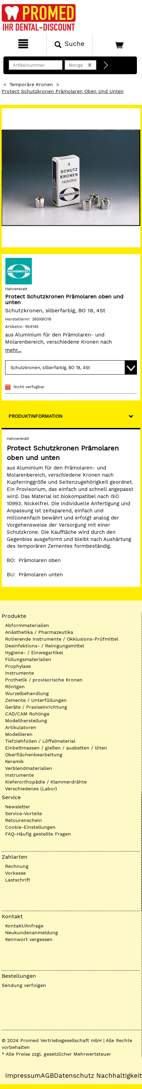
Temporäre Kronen (31, 84)
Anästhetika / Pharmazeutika (39, 632)
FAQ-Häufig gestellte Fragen (38, 834)
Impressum (23, 1075)
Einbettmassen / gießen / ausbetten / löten (56, 747)
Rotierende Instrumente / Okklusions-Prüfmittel (61, 639)
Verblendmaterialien (28, 768)
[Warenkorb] (116, 44)
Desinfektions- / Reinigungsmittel (44, 645)
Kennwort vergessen (29, 939)
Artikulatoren (20, 727)
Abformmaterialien (27, 625)
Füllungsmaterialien (28, 659)
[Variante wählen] (71, 367)
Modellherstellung (26, 720)
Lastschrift (17, 879)
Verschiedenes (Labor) (31, 788)
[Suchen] (70, 44)
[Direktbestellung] (106, 65)
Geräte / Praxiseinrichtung (36, 707)
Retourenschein (23, 820)
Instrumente (19, 673)
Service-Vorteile (23, 813)
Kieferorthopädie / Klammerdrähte (46, 782)
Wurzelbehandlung (27, 693)
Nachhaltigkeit (119, 1075)
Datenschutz (74, 1075)
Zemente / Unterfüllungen (36, 700)
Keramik (14, 761)
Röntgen (15, 686)
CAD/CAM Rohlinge (27, 713)
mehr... (13, 350)
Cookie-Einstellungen (30, 827)
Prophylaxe (18, 666)
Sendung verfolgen (24, 985)
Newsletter (17, 806)
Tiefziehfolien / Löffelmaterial (40, 741)
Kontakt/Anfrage (24, 925)
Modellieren (19, 734)
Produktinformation (35, 416)
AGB (47, 1075)
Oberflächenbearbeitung (33, 754)
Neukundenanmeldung (31, 932)
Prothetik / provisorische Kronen (44, 679)
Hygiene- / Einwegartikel (34, 652)
